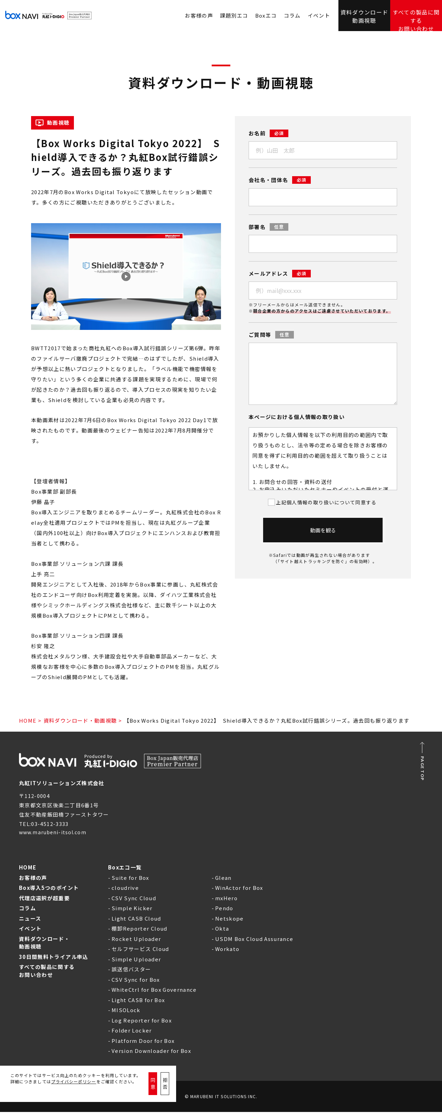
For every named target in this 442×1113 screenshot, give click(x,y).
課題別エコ (234, 15)
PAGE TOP (422, 768)
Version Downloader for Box (151, 1051)
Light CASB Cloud (136, 919)
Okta (222, 929)
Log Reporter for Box (142, 1021)
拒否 (186, 1089)
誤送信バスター (131, 970)
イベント (319, 15)
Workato (227, 949)
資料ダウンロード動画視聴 (364, 15)
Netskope (229, 919)
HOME (27, 720)
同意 (160, 1089)
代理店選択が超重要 (44, 899)
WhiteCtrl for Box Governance (154, 990)
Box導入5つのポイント (49, 888)
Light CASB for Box (138, 1001)
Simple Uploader (136, 960)
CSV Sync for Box (136, 980)
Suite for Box (130, 878)
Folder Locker (132, 1031)
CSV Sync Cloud (134, 899)
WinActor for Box (239, 888)
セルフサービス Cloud (140, 949)
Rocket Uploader (136, 939)
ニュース (30, 919)
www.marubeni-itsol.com (55, 833)
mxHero (226, 899)
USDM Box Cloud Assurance (254, 939)
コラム (292, 15)
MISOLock (126, 1011)
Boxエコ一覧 (125, 868)
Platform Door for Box (143, 1041)
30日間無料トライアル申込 (53, 957)
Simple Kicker (132, 909)
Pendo (224, 909)
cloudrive (125, 888)
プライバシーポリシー (73, 1092)
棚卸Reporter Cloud (139, 929)
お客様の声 (33, 878)
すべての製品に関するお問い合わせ (416, 15)
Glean (223, 878)
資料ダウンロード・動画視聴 (80, 720)
